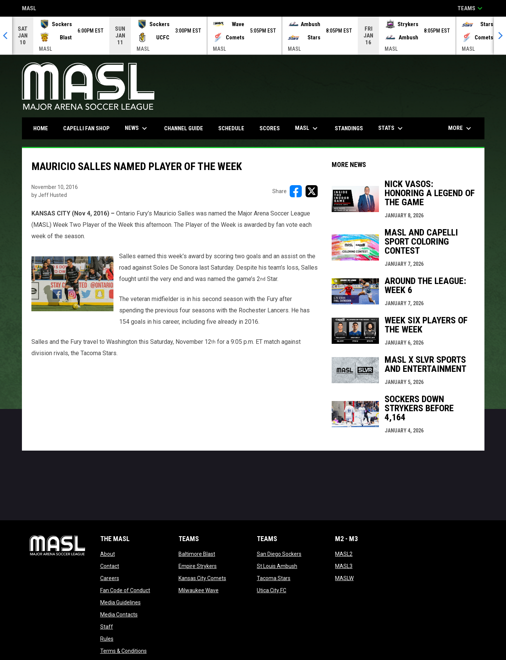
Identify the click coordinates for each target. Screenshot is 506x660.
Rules (106, 639)
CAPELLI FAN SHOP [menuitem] (89, 128)
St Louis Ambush (277, 566)
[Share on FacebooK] (296, 191)
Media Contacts (119, 615)
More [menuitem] (460, 128)
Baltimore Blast (196, 554)
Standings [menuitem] (349, 128)
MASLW (344, 578)
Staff (106, 627)
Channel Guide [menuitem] (183, 128)
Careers (109, 578)
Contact (109, 566)
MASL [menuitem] (307, 128)
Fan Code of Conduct (125, 590)
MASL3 (343, 566)
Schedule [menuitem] (231, 128)
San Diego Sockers (279, 554)
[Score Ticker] (253, 36)
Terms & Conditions (123, 651)
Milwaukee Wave (198, 590)
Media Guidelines (120, 602)
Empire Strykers (197, 566)
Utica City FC (271, 590)
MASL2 (343, 554)
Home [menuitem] (40, 128)
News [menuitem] (137, 128)
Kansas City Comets (202, 578)
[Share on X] (312, 191)
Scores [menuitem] (269, 128)
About (107, 554)
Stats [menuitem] (391, 128)
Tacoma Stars (273, 578)
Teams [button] (471, 8)
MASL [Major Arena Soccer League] (29, 9)
